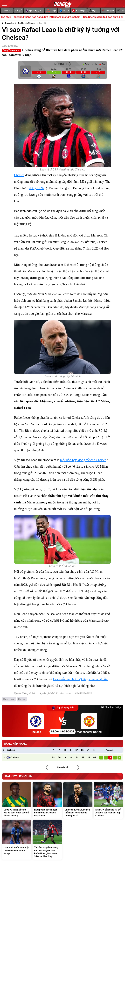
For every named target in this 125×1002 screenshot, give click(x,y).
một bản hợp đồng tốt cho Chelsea (83, 460)
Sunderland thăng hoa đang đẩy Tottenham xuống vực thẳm (49, 17)
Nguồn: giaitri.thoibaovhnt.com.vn (55, 693)
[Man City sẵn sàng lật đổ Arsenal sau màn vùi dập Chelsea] (108, 800)
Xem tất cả (62, 767)
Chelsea (19, 175)
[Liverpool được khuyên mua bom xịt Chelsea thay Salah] (47, 800)
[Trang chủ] (8, 23)
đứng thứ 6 (36, 188)
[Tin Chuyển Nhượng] (26, 23)
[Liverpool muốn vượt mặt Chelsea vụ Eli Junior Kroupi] (16, 840)
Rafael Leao (8, 699)
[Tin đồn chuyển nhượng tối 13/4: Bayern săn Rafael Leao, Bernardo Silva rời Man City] (47, 840)
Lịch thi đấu (7, 10)
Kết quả (18, 10)
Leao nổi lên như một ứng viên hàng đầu (80, 679)
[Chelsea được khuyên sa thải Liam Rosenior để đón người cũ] (77, 800)
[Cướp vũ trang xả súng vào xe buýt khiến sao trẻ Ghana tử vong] (16, 800)
